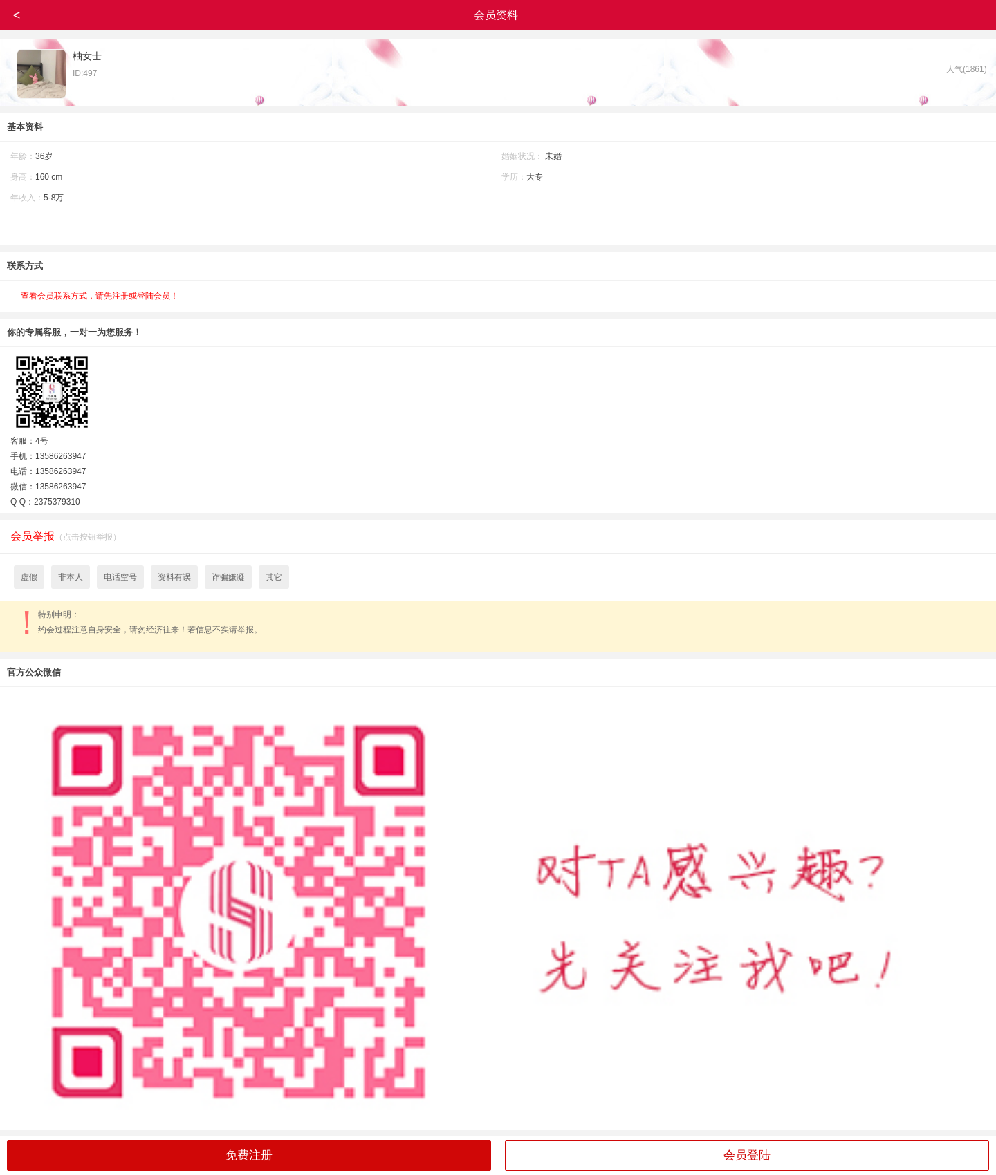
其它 (274, 577)
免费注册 (249, 1155)
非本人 (70, 577)
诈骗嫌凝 (228, 577)
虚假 (29, 577)
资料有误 (174, 577)
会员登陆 (747, 1155)
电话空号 (120, 577)
